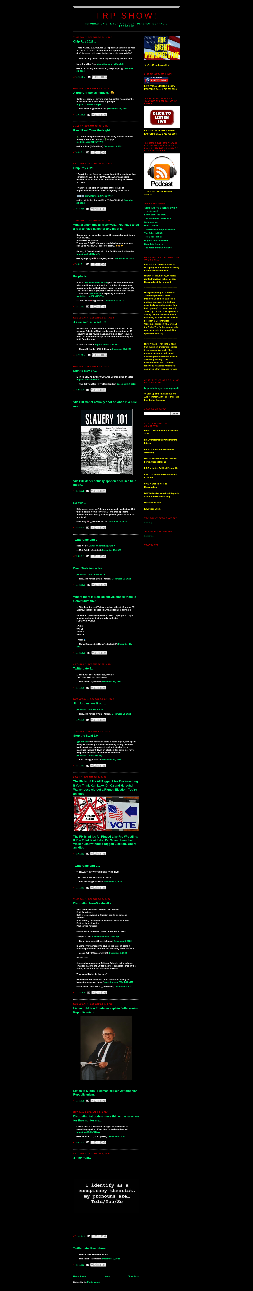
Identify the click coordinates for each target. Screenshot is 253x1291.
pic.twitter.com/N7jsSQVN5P (99, 196)
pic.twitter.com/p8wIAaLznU (90, 709)
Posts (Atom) (93, 1282)
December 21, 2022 (124, 258)
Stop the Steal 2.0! (86, 735)
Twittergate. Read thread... (91, 1248)
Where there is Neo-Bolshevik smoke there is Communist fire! (104, 599)
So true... (79, 503)
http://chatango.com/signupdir (162, 388)
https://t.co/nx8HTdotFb (88, 254)
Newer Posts (79, 1276)
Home (107, 1276)
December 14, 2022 (121, 714)
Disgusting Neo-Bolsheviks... (93, 903)
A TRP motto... (83, 1158)
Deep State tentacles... (88, 568)
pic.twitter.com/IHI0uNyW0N (90, 142)
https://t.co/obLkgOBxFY (102, 546)
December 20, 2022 (113, 146)
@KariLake (82, 741)
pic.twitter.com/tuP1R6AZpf (105, 936)
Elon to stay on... (85, 370)
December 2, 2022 (111, 1259)
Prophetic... (81, 276)
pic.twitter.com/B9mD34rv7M (118, 982)
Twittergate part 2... (86, 865)
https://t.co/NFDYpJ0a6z (106, 344)
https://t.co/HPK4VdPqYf (88, 104)
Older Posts (133, 1276)
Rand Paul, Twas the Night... (92, 130)
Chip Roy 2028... (84, 41)
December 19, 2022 (126, 384)
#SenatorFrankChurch (96, 282)
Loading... (149, 522)
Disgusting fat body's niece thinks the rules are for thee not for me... (106, 1118)
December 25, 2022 (117, 108)
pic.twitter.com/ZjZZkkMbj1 (89, 755)
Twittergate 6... (83, 668)
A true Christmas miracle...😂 (93, 92)
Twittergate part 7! (85, 539)
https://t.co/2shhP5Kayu (88, 1132)
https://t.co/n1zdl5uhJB (88, 379)
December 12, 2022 (111, 759)
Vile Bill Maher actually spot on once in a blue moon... (105, 404)
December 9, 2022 (113, 881)
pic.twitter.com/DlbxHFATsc (90, 296)
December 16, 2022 (111, 681)
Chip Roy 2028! (83, 168)
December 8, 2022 (123, 941)
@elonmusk (95, 293)
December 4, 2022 (116, 1136)
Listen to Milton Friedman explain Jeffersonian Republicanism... (105, 1010)
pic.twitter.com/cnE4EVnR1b (90, 574)
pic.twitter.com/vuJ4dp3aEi (110, 64)
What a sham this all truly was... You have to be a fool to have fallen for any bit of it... (106, 226)
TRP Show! (126, 15)
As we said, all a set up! (89, 322)
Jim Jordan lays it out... (89, 703)
